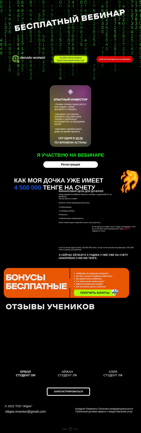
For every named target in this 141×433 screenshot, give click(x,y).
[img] (114, 292)
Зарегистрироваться (68, 391)
